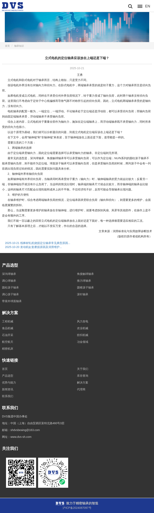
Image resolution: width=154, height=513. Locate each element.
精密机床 (7, 348)
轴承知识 (19, 46)
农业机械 (82, 328)
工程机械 (7, 321)
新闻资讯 (7, 389)
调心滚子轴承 (10, 294)
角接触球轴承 (85, 273)
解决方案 (82, 382)
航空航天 (7, 341)
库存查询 (82, 375)
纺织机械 (82, 335)
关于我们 (82, 368)
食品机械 (7, 328)
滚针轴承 (82, 294)
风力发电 (82, 321)
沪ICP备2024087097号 (77, 507)
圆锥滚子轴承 (85, 287)
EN (147, 6)
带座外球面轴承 (12, 301)
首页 (7, 46)
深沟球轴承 (9, 273)
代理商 (81, 389)
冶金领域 (82, 341)
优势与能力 (9, 382)
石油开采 (7, 335)
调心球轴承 (9, 280)
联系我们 (7, 396)
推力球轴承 (84, 280)
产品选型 (7, 375)
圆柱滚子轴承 (10, 287)
